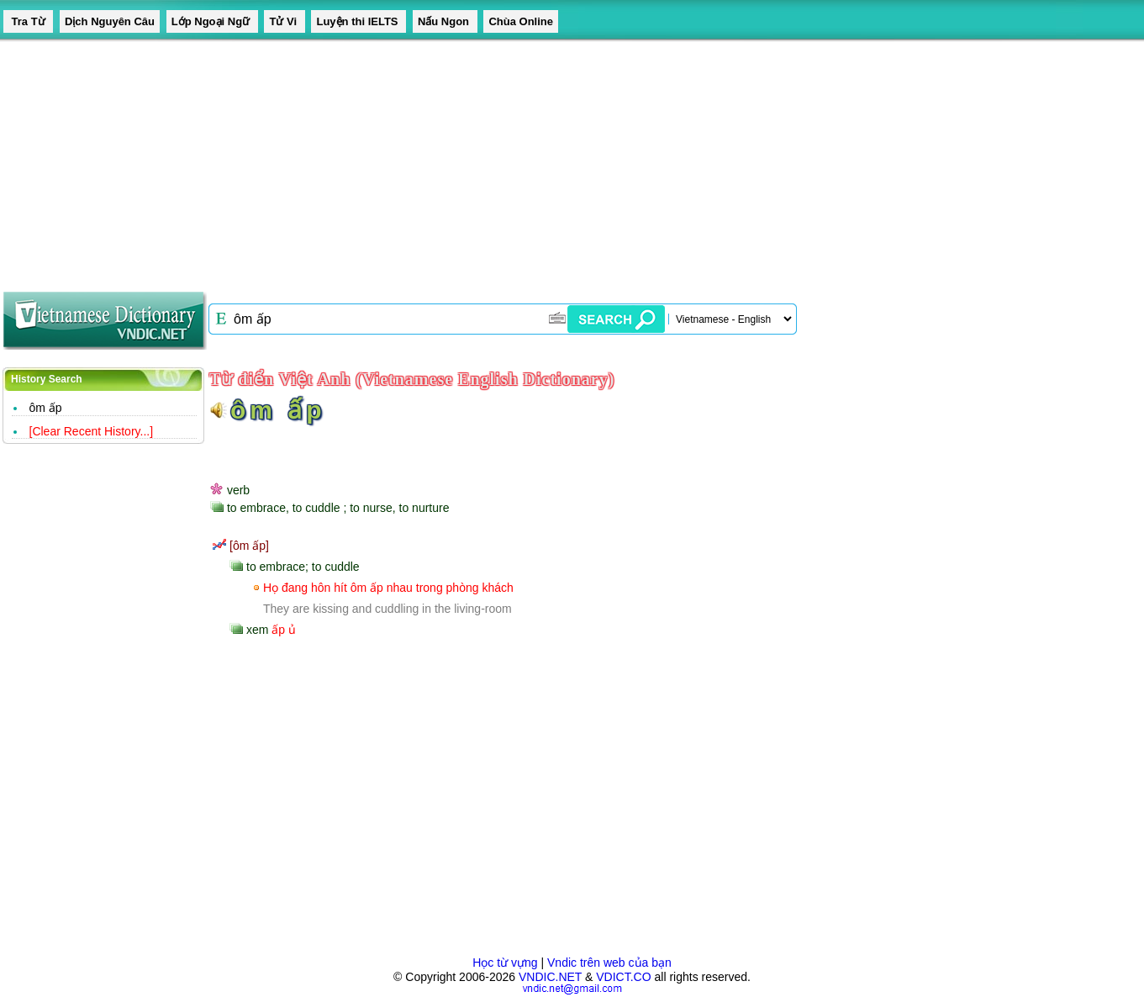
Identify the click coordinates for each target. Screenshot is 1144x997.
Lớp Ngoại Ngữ (212, 21)
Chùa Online (520, 21)
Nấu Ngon (445, 21)
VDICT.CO (623, 977)
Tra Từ (28, 21)
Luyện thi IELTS (358, 21)
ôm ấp (45, 407)
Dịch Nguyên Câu (110, 21)
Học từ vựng (504, 962)
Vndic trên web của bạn (609, 962)
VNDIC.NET (550, 977)
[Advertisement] (504, 159)
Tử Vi (284, 21)
